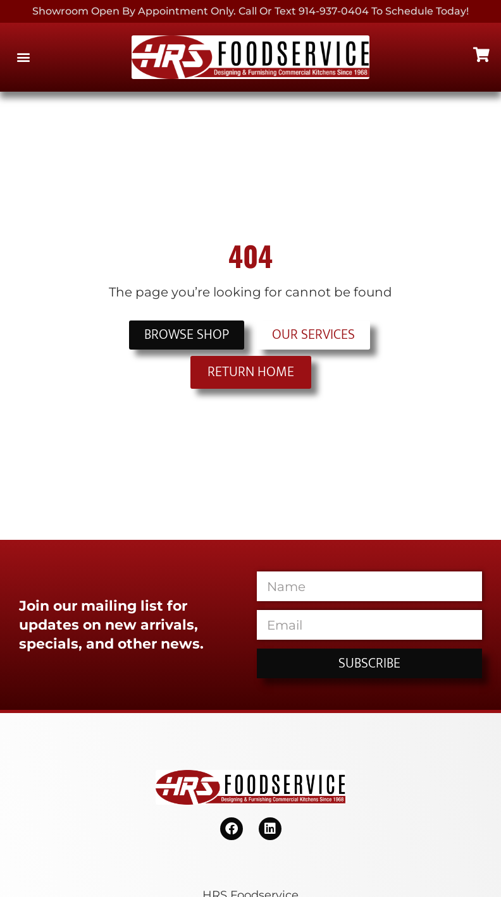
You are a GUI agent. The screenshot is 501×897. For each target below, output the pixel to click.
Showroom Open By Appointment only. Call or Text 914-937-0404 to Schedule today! (250, 11)
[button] (23, 57)
